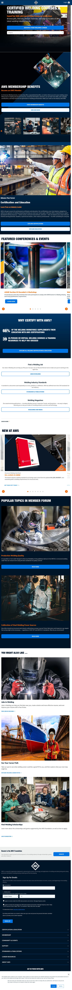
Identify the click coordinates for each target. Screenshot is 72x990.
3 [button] (35, 309)
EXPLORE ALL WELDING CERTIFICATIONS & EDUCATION (35, 350)
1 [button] (30, 309)
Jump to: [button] (10, 32)
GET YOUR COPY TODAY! (10, 485)
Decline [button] (60, 986)
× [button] (69, 974)
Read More (35, 567)
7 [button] (43, 491)
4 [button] (38, 309)
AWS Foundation (6, 836)
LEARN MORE (11, 301)
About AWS (6, 962)
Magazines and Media (35, 409)
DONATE (61, 854)
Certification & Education (12, 929)
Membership (6, 935)
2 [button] (33, 309)
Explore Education (35, 229)
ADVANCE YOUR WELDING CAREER (35, 28)
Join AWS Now (35, 110)
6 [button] (40, 491)
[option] (12, 126)
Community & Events (10, 940)
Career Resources (9, 957)
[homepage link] (35, 865)
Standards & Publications (35, 392)
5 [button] (40, 309)
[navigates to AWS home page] (36, 4)
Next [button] (1, 131)
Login (65, 2)
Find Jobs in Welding (7, 711)
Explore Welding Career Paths (10, 773)
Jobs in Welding (35, 374)
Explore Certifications (35, 224)
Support (5, 946)
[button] (35, 420)
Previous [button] (6, 129)
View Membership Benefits (35, 104)
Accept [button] (53, 986)
